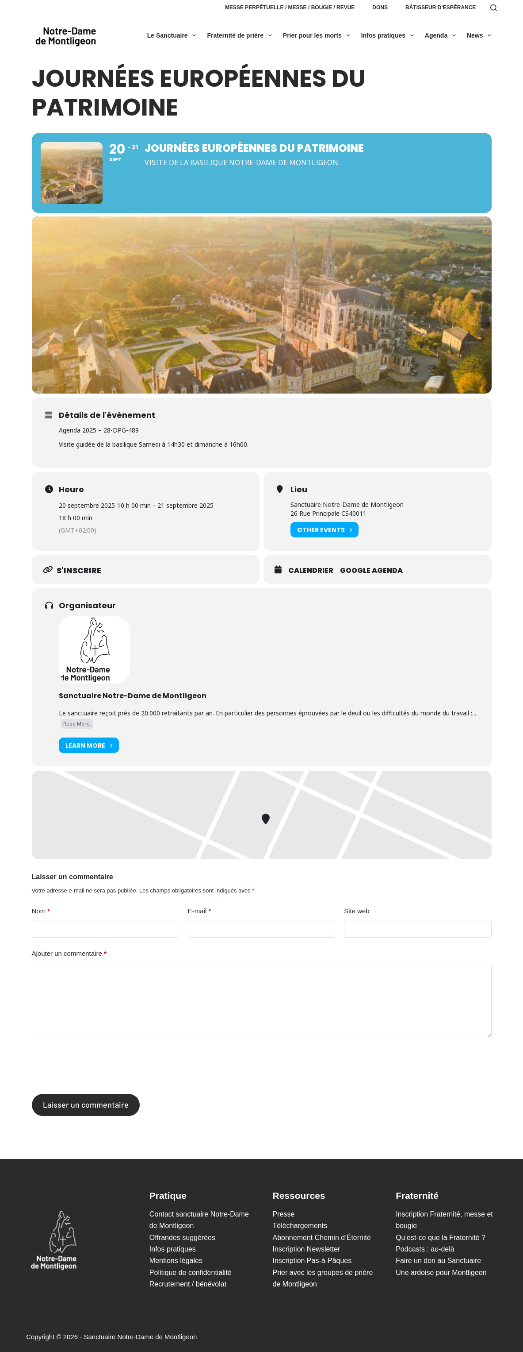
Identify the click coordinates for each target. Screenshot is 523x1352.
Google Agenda (371, 570)
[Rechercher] (493, 7)
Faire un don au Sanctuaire (438, 1260)
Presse (284, 1214)
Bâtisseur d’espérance (440, 7)
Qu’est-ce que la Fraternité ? (440, 1237)
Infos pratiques (389, 35)
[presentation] (99, 1066)
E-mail (199, 911)
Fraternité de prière (241, 35)
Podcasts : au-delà (425, 1249)
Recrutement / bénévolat (187, 1284)
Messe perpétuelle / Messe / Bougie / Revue (290, 7)
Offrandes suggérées (182, 1237)
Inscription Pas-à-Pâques (312, 1260)
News (481, 35)
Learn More (88, 745)
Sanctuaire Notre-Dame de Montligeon (132, 696)
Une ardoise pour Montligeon (441, 1272)
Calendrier (310, 570)
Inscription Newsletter (306, 1249)
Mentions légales (175, 1260)
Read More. (77, 723)
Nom (41, 911)
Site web (357, 911)
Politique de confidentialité (190, 1272)
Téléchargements (300, 1225)
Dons (380, 7)
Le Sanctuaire (173, 35)
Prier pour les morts (318, 35)
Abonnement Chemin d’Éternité (322, 1237)
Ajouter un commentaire (69, 953)
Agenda (442, 35)
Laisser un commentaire (86, 1104)
